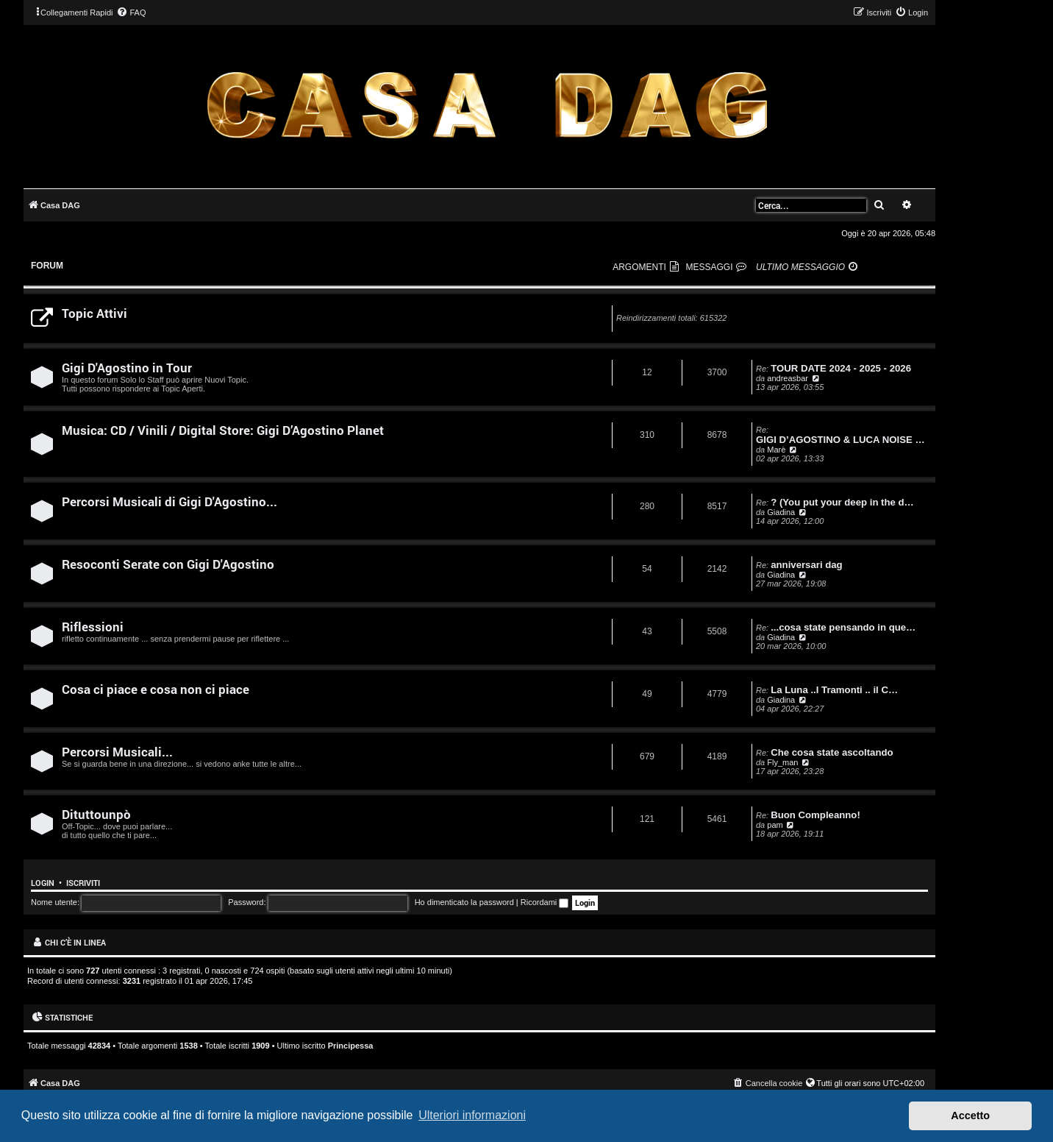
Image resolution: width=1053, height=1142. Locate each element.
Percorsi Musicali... (117, 751)
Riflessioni (93, 626)
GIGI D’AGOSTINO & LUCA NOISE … (840, 439)
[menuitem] (131, 12)
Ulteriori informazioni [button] (472, 1115)
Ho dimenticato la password (464, 902)
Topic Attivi (94, 313)
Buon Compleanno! (815, 814)
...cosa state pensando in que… (843, 627)
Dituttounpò (96, 814)
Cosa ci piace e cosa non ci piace (155, 689)
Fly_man (782, 762)
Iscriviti (83, 883)
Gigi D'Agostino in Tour (127, 367)
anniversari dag (806, 564)
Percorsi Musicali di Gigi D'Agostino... (169, 501)
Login (42, 883)
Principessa (351, 1045)
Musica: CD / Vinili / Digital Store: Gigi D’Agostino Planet (223, 430)
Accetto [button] (970, 1115)
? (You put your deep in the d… (842, 502)
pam (774, 824)
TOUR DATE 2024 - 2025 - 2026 (841, 368)
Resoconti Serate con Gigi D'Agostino (168, 564)
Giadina (781, 512)
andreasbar (787, 378)
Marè (776, 449)
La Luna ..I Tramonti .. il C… (834, 689)
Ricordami (545, 902)
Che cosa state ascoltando (832, 752)
